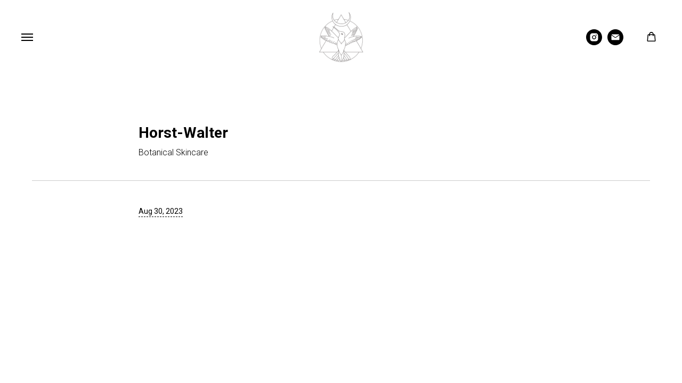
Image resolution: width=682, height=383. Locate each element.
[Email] (615, 42)
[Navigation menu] (27, 37)
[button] (651, 37)
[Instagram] (594, 42)
